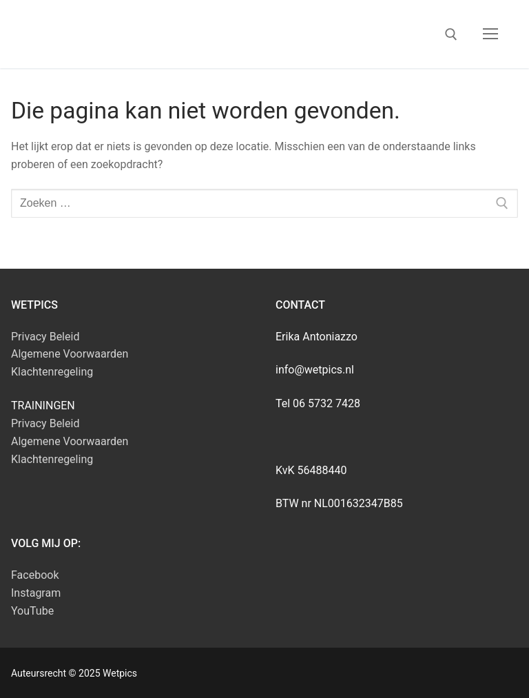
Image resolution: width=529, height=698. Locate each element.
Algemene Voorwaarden (69, 353)
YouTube (32, 610)
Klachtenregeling (52, 371)
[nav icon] (490, 34)
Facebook (35, 575)
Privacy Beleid (45, 336)
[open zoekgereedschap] (451, 34)
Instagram (36, 592)
